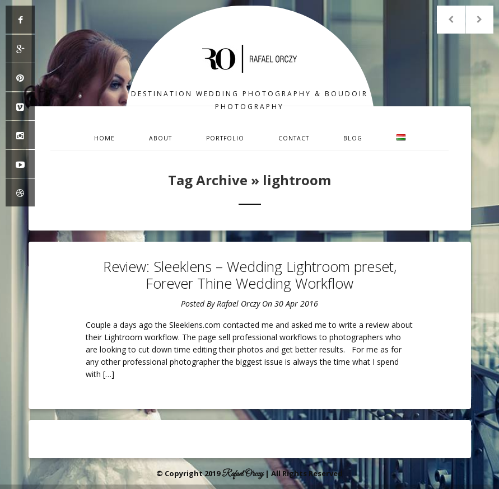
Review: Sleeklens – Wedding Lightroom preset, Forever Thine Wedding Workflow (250, 275)
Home (104, 138)
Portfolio (225, 138)
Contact (293, 138)
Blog (352, 138)
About (160, 138)
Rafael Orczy (238, 303)
